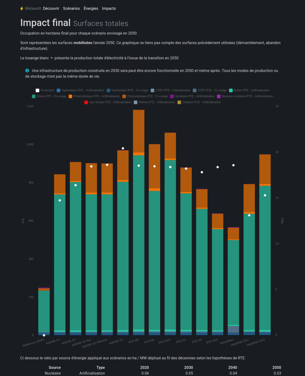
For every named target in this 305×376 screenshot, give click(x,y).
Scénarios (71, 8)
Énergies (91, 8)
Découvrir (51, 8)
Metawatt (30, 8)
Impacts (109, 8)
